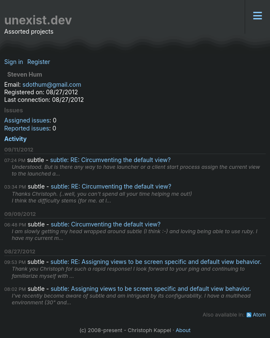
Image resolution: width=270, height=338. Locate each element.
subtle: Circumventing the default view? (105, 224)
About (183, 330)
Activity (15, 138)
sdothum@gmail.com (51, 84)
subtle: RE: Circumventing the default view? (110, 159)
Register (38, 61)
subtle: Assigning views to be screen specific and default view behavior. (151, 288)
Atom (259, 314)
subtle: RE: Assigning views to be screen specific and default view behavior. (156, 261)
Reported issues (26, 128)
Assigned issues (26, 120)
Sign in (13, 61)
